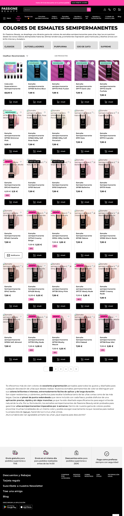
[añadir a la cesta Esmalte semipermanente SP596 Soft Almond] (13, 359)
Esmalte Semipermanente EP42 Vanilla (12, 288)
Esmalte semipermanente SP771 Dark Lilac (84, 86)
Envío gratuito (13, 458)
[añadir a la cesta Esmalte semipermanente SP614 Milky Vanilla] (61, 255)
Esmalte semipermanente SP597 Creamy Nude (108, 290)
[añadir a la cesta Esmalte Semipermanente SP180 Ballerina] (85, 202)
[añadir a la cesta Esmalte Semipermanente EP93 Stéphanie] (61, 202)
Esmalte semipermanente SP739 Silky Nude (36, 339)
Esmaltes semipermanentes (42, 17)
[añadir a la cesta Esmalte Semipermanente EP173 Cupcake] (109, 151)
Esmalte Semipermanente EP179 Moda (108, 185)
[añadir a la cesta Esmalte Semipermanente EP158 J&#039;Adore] (85, 255)
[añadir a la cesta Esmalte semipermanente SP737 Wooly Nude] (85, 306)
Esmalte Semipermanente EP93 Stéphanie (60, 185)
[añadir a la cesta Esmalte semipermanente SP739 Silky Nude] (37, 359)
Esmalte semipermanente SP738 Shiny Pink (60, 288)
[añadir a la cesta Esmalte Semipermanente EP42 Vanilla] (13, 306)
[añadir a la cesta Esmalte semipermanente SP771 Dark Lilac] (85, 102)
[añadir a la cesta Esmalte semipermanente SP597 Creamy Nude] (109, 306)
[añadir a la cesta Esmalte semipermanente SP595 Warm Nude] (109, 255)
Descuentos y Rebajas (17, 475)
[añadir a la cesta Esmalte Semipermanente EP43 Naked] (85, 359)
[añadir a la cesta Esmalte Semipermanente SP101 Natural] (37, 202)
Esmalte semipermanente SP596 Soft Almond (13, 339)
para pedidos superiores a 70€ (15, 461)
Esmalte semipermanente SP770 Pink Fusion (60, 86)
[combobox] (58, 9)
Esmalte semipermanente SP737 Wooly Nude (84, 288)
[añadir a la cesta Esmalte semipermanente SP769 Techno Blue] (37, 102)
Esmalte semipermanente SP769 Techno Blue (37, 86)
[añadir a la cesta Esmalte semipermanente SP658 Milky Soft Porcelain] (61, 151)
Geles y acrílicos (54, 17)
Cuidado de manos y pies (109, 17)
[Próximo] (76, 369)
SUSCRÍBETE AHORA (80, 2)
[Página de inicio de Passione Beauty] (11, 9)
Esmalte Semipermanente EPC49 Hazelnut (12, 185)
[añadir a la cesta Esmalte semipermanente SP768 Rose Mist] (109, 359)
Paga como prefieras (107, 459)
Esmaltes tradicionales (65, 17)
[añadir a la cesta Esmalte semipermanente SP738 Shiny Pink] (61, 306)
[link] (46, 369)
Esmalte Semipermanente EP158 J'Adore (84, 235)
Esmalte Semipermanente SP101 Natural (36, 185)
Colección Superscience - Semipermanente (12, 86)
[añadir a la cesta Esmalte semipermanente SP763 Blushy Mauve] (61, 359)
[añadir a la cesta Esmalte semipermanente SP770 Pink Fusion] (61, 102)
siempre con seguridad (107, 462)
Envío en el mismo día (46, 458)
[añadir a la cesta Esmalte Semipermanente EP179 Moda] (109, 202)
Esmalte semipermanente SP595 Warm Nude (108, 235)
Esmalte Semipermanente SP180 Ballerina (84, 185)
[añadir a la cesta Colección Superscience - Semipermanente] (13, 102)
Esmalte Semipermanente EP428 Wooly (36, 288)
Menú (7, 18)
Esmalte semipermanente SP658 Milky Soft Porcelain (60, 137)
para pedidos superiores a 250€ (77, 461)
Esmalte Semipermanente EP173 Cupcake (108, 135)
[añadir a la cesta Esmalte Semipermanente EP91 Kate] (85, 151)
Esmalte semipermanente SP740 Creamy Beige (36, 237)
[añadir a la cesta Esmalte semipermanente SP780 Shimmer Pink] (13, 151)
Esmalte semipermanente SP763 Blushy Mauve (60, 341)
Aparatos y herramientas (96, 17)
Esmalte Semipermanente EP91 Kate (84, 135)
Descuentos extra (74, 458)
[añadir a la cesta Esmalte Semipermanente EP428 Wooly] (37, 306)
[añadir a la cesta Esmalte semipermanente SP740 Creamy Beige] (37, 255)
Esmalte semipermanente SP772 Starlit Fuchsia (108, 87)
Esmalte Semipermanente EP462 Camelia (12, 235)
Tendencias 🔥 (28, 17)
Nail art (86, 17)
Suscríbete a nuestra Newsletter (23, 485)
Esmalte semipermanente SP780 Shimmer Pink (12, 137)
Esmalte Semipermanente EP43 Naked (84, 339)
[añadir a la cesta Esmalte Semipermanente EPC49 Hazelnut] (13, 202)
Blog (119, 16)
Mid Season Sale (18, 18)
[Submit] (90, 9)
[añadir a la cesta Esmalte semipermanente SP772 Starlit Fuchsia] (109, 102)
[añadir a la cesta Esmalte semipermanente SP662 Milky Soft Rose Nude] (37, 151)
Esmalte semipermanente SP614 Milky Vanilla (60, 235)
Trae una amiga (12, 491)
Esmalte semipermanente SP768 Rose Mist (108, 339)
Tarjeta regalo (11, 480)
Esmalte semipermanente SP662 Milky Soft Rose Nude (36, 137)
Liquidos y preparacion (77, 17)
